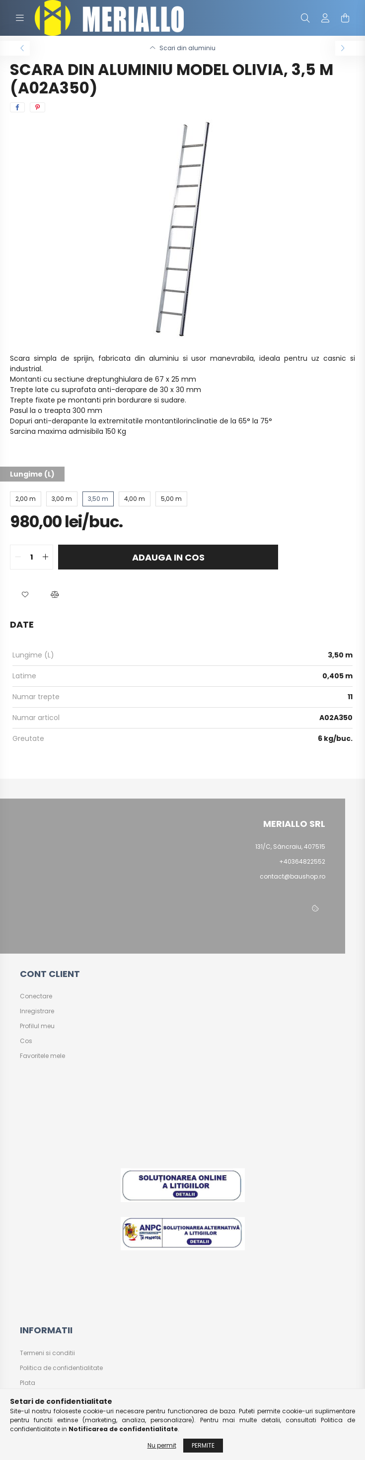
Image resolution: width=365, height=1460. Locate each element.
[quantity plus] (45, 557)
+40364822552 (302, 861)
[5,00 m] (171, 498)
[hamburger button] (20, 18)
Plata (27, 1382)
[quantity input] (31, 557)
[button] (25, 594)
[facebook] (17, 107)
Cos (26, 1041)
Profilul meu (37, 1026)
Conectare (36, 996)
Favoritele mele (42, 1056)
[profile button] (325, 18)
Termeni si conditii (47, 1353)
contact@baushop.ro (292, 876)
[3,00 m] (61, 498)
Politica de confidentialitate (61, 1368)
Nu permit (161, 1445)
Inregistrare (37, 1011)
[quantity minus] (17, 557)
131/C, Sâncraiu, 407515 (290, 846)
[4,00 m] (134, 498)
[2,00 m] (25, 498)
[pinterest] (37, 107)
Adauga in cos (168, 557)
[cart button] (345, 18)
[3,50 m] (98, 498)
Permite (203, 1445)
